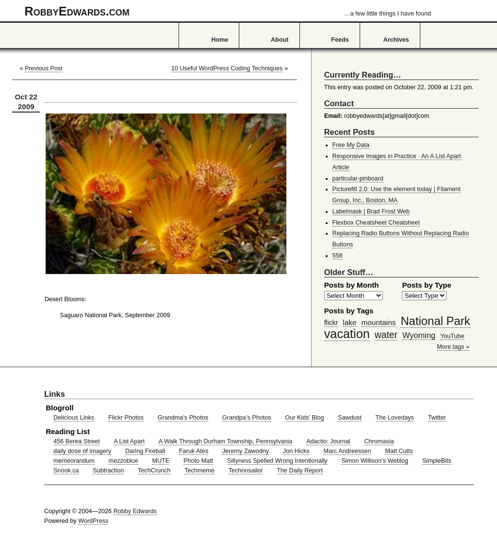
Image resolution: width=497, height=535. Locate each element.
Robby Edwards (135, 511)
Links (54, 393)
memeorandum (74, 460)
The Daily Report (300, 470)
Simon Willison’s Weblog (374, 460)
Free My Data (350, 145)
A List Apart (129, 441)
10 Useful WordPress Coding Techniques (227, 68)
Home (219, 39)
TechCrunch (154, 470)
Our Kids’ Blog (304, 417)
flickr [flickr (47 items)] (331, 322)
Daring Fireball (145, 451)
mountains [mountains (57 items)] (378, 322)
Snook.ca (66, 470)
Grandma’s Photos (183, 417)
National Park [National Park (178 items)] (435, 320)
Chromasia (379, 441)
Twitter (437, 417)
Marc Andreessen (347, 451)
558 (337, 255)
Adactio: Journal (328, 441)
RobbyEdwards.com (228, 11)
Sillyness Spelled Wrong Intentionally (277, 460)
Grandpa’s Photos (246, 417)
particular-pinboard (357, 178)
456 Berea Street (76, 441)
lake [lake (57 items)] (349, 322)
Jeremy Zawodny (245, 451)
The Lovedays (395, 417)
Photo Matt (198, 460)
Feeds (340, 39)
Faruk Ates (193, 451)
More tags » (453, 346)
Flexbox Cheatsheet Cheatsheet (376, 222)
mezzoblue (123, 460)
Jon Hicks (296, 451)
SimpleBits (436, 460)
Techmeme (199, 470)
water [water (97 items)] (386, 334)
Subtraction (108, 470)
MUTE (160, 460)
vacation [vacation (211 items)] (347, 333)
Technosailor (246, 470)
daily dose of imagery (82, 451)
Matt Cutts (399, 451)
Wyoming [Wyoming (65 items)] (418, 335)
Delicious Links (73, 417)
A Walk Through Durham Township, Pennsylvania (226, 441)
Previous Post (44, 68)
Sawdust (349, 417)
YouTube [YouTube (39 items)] (452, 336)
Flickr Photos (126, 417)
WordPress (93, 521)
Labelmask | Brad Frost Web (371, 211)
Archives (396, 39)
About (279, 39)
